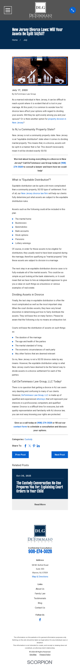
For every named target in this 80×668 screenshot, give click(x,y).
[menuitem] (33, 654)
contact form (20, 426)
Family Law (40, 593)
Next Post (60, 454)
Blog (40, 603)
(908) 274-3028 (44, 423)
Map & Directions (40, 576)
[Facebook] (40, 619)
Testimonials (40, 598)
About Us (40, 589)
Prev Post (20, 454)
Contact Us (40, 607)
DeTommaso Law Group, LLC (34, 395)
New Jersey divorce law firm (34, 193)
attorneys (41, 399)
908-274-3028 (40, 551)
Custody (28, 439)
